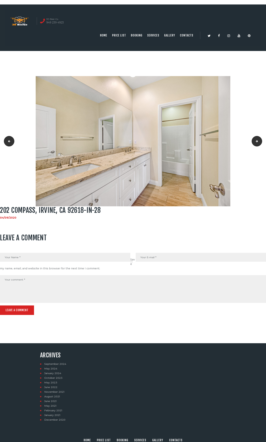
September (55, 364)
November (55, 392)
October (53, 378)
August (52, 397)
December (55, 420)
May (50, 369)
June (51, 388)
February (53, 411)
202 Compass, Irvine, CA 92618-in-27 (8, 141)
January (53, 374)
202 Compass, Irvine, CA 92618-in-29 (260, 141)
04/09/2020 (8, 217)
